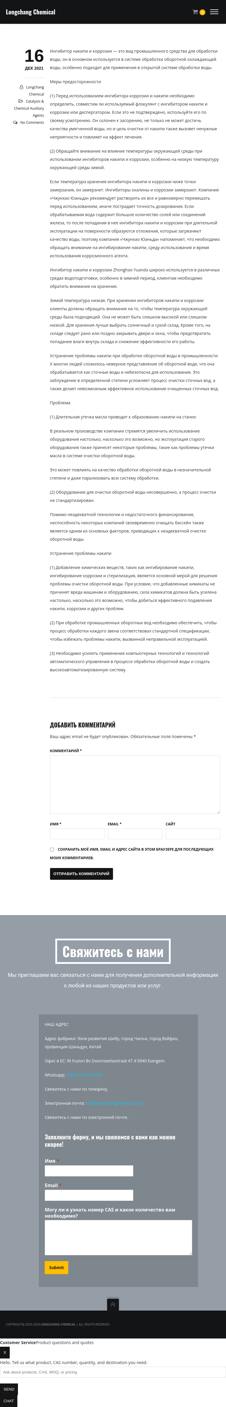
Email (115, 824)
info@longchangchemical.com (114, 1103)
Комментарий (66, 750)
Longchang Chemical (30, 11)
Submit (56, 1267)
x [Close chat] (5, 1352)
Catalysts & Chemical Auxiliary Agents (29, 108)
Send (9, 1389)
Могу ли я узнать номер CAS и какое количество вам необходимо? (110, 1213)
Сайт (170, 824)
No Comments (32, 122)
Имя (56, 824)
